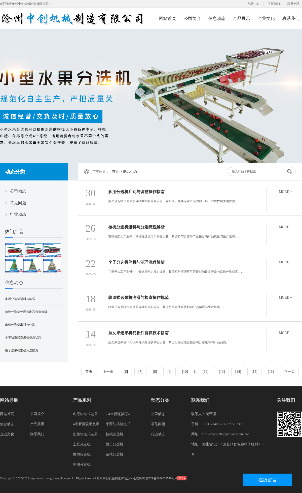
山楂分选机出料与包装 (20, 324)
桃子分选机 (114, 444)
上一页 (108, 372)
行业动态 (18, 214)
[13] (222, 372)
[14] (238, 372)
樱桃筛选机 (82, 454)
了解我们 (274, 4)
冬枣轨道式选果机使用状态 (23, 337)
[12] (205, 372)
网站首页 (167, 18)
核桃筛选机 (114, 434)
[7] (140, 372)
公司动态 (18, 191)
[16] (271, 372)
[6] (126, 372)
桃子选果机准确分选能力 (21, 350)
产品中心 (253, 4)
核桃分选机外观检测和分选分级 (26, 312)
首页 (88, 372)
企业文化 (266, 18)
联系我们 (290, 18)
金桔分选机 (114, 454)
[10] (185, 372)
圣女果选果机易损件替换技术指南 (138, 333)
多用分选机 (82, 464)
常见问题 (18, 203)
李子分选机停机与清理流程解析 (136, 262)
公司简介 (192, 18)
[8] (155, 372)
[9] (169, 372)
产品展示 (241, 18)
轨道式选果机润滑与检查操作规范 (138, 297)
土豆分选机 (82, 444)
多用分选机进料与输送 (20, 299)
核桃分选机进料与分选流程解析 (136, 227)
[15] (254, 372)
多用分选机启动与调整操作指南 (136, 192)
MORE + (285, 192)
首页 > (117, 171)
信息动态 (216, 18)
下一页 (289, 372)
